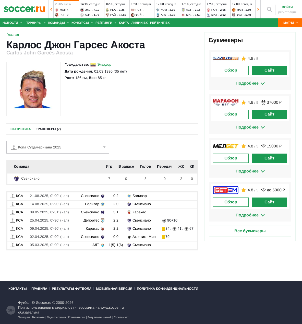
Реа (113, 9)
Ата (163, 14)
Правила (39, 289)
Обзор (230, 70)
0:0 (115, 237)
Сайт (269, 70)
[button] (51, 9)
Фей (139, 14)
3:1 (115, 212)
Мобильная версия (114, 289)
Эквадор (104, 64)
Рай (113, 14)
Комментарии (76, 317)
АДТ (95, 245)
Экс (88, 9)
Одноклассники (56, 317)
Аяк (88, 14)
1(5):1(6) (116, 245)
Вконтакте (38, 317)
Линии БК (139, 23)
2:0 (115, 204)
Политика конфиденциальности (167, 289)
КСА (16, 196)
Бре (189, 14)
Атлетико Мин (144, 237)
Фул (239, 14)
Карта (124, 23)
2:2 (115, 220)
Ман (240, 9)
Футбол (24, 302)
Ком (164, 9)
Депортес (91, 220)
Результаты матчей (100, 317)
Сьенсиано (27, 178)
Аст (188, 9)
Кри (214, 14)
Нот (214, 9)
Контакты (17, 289)
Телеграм (24, 317)
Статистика (20, 129)
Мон (63, 9)
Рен (63, 14)
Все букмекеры (250, 231)
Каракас (139, 212)
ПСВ (138, 9)
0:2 (115, 196)
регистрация (287, 12)
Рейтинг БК (160, 23)
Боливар (139, 196)
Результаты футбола (71, 289)
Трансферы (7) (48, 129)
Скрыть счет (121, 317)
